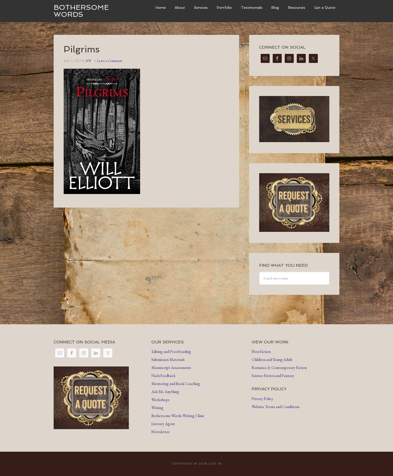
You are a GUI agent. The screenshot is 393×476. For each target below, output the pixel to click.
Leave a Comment (109, 60)
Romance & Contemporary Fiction (279, 367)
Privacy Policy (262, 398)
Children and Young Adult (272, 359)
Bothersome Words (81, 11)
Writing (157, 407)
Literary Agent (163, 423)
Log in (215, 463)
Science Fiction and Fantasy (273, 375)
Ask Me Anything (165, 391)
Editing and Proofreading (171, 351)
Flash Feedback (163, 375)
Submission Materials (168, 359)
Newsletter (160, 431)
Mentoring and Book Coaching (175, 383)
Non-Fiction (261, 351)
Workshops (160, 399)
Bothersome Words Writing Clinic (177, 415)
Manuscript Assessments (171, 367)
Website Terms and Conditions (276, 406)
